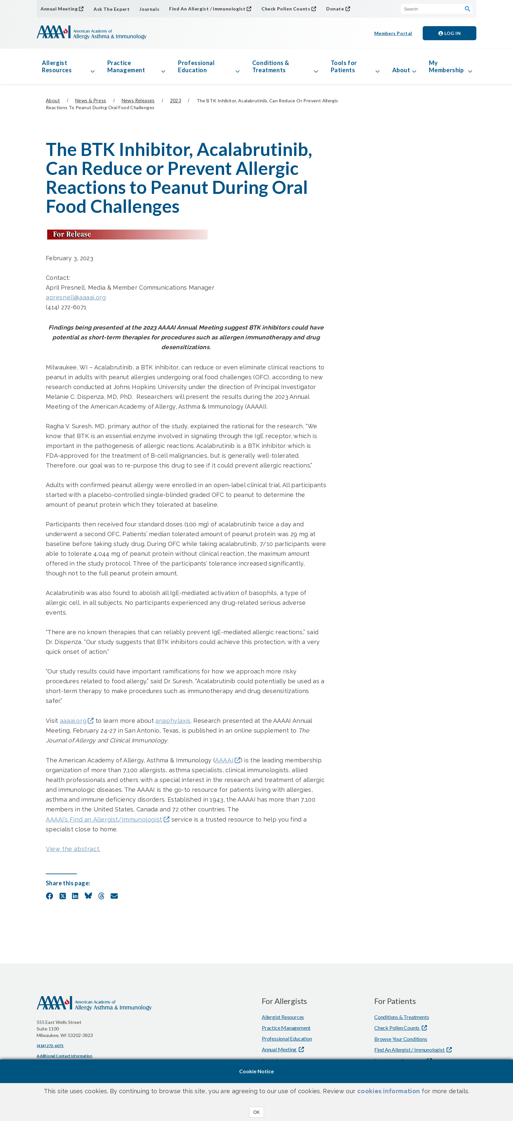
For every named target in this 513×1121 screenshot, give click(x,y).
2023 (175, 100)
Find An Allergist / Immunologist (207, 8)
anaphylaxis (173, 720)
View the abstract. (73, 848)
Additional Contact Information (64, 1055)
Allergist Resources (57, 66)
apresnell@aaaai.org (76, 297)
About (401, 70)
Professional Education (196, 66)
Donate (335, 8)
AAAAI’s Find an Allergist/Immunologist (104, 819)
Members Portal (393, 33)
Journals (149, 9)
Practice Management (126, 66)
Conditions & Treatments (270, 66)
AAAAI (224, 760)
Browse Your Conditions (400, 1039)
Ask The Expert (112, 9)
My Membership (446, 66)
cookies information (388, 1091)
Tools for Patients (344, 66)
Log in (449, 33)
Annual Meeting (59, 8)
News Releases (138, 100)
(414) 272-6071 (50, 1045)
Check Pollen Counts (285, 8)
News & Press (90, 100)
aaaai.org (73, 720)
